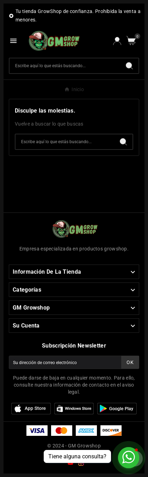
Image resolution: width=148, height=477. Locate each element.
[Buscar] (65, 65)
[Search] (129, 66)
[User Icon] (117, 41)
